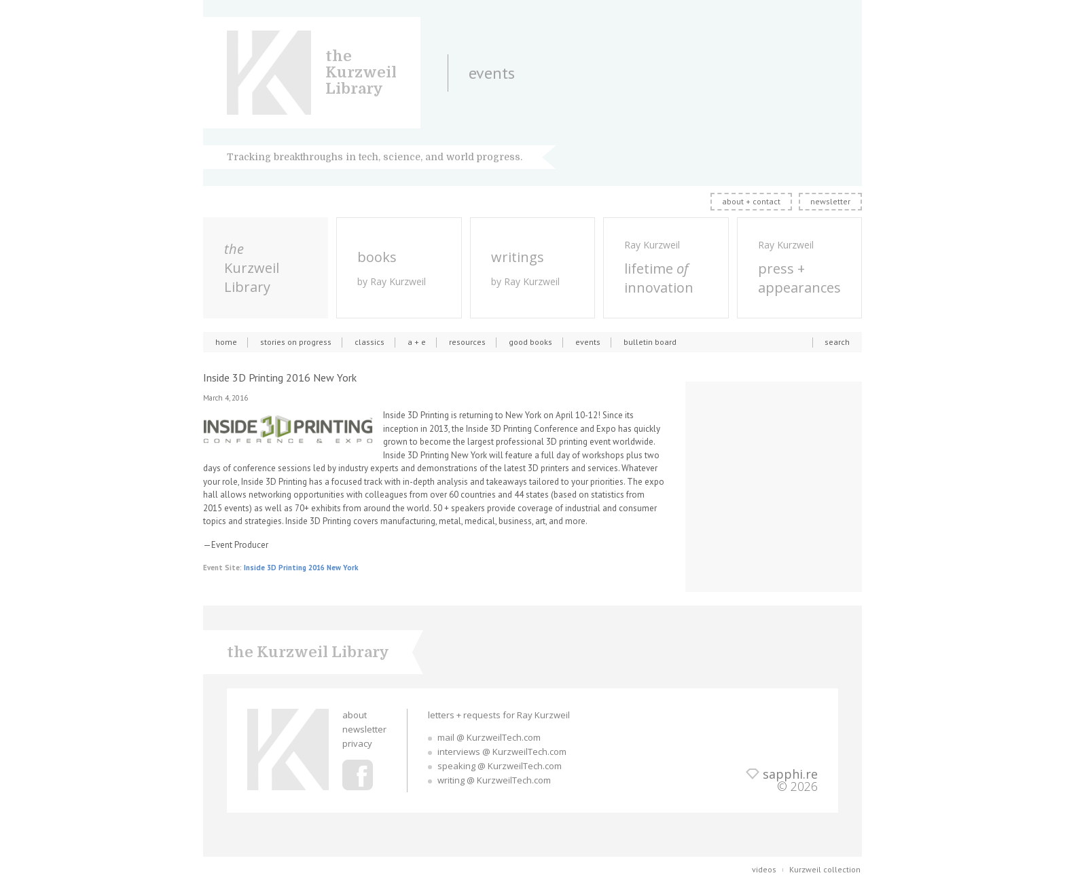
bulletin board (650, 342)
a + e (417, 342)
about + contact (751, 201)
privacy (357, 743)
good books (530, 342)
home (226, 342)
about (354, 715)
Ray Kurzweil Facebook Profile (357, 775)
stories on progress (295, 342)
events (587, 342)
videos (764, 869)
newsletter (830, 201)
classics (369, 342)
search (837, 342)
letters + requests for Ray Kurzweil (499, 715)
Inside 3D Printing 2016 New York (301, 567)
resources (467, 342)
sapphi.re (790, 774)
